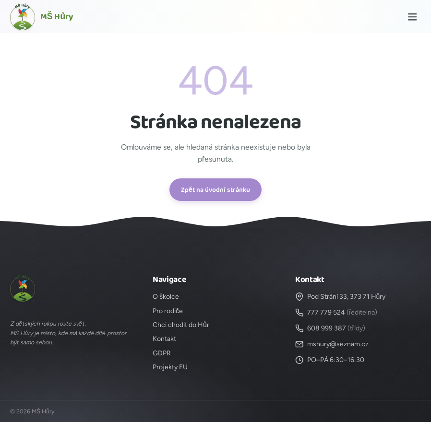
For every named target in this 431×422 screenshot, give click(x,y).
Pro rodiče (168, 311)
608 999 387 (326, 328)
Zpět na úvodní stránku (215, 190)
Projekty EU (170, 367)
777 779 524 (326, 312)
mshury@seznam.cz (338, 344)
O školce (166, 297)
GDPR (162, 353)
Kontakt (164, 339)
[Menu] (412, 17)
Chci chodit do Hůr (181, 325)
